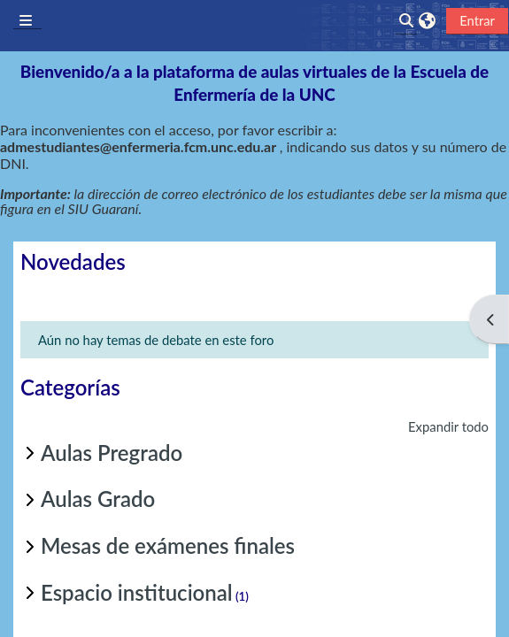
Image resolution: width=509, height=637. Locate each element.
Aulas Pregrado (111, 452)
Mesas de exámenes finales (168, 545)
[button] (427, 20)
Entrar (477, 20)
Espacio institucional (137, 592)
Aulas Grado (98, 498)
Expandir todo (448, 426)
